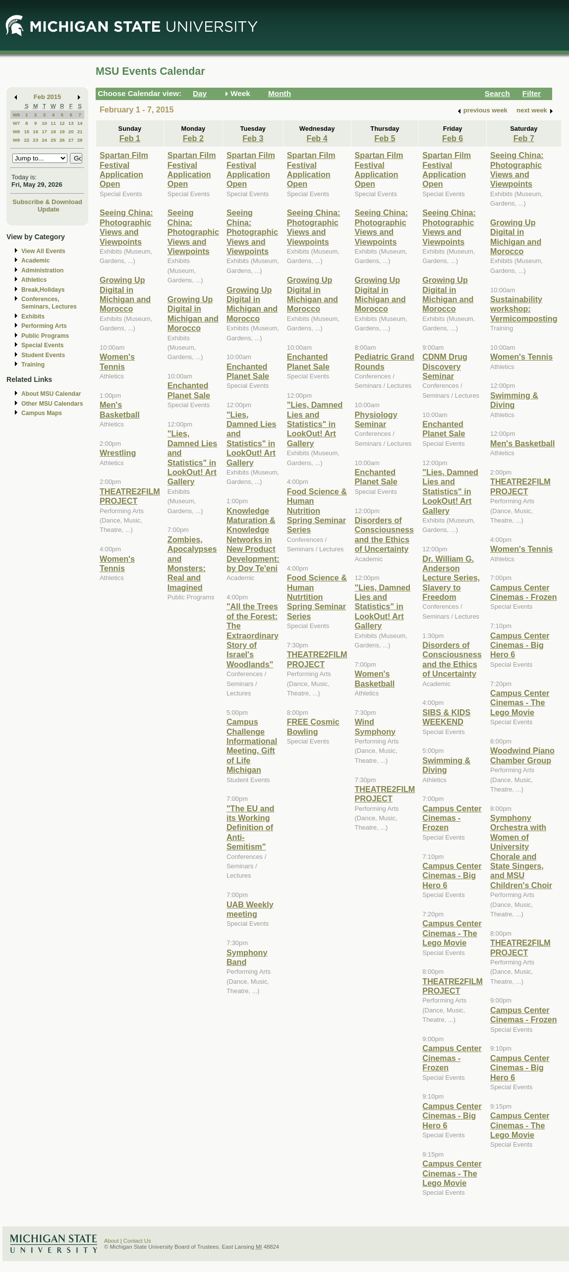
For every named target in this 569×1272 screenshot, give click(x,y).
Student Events (43, 355)
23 (35, 140)
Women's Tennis (117, 361)
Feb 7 (523, 138)
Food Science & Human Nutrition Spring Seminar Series (317, 510)
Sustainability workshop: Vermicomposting (524, 309)
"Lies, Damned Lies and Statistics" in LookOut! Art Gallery (193, 457)
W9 (16, 140)
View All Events (43, 251)
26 (62, 140)
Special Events (42, 345)
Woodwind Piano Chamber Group (522, 755)
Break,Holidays (43, 289)
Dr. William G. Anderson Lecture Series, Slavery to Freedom (451, 578)
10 (44, 123)
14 (80, 123)
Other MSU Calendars (52, 403)
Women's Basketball (375, 678)
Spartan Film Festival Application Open (124, 169)
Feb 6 (452, 138)
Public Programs (45, 335)
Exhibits (33, 316)
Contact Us (137, 1241)
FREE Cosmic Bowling (313, 726)
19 (62, 131)
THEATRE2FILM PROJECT (130, 496)
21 (80, 131)
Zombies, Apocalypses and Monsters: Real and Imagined (192, 563)
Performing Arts (44, 325)
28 (80, 140)
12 (62, 123)
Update (48, 209)
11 (53, 123)
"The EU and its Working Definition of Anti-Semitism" (251, 827)
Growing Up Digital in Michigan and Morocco (125, 294)
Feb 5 (384, 138)
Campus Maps (41, 413)
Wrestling (118, 452)
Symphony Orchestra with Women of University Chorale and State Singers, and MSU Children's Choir (521, 851)
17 (44, 131)
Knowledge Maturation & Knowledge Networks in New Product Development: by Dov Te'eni (253, 539)
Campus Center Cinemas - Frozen (451, 818)
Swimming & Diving (446, 765)
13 (71, 123)
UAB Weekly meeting (250, 909)
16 (35, 131)
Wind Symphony (375, 726)
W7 (16, 123)
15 (26, 131)
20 (71, 131)
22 (26, 140)
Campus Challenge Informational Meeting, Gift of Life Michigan (252, 745)
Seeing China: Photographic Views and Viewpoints (126, 227)
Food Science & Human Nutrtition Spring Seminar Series (317, 597)
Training (33, 364)
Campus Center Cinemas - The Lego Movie (451, 933)
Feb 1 (129, 138)
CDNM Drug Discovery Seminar (444, 366)
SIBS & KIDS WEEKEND (446, 717)
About (111, 1241)
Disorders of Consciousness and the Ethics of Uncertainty (384, 534)
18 (53, 131)
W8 (16, 131)
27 (71, 140)
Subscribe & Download (47, 202)
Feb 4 (317, 138)
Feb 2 (193, 138)
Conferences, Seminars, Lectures (49, 303)
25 (53, 140)
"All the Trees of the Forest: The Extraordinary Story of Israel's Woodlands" (253, 635)
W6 (16, 114)
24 (44, 140)
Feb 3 (252, 138)
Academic (35, 260)
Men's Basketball (120, 409)
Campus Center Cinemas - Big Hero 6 (451, 875)
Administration (42, 270)
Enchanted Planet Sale (189, 390)
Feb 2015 (47, 97)
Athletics (34, 279)
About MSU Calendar (51, 393)
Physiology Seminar (376, 419)
